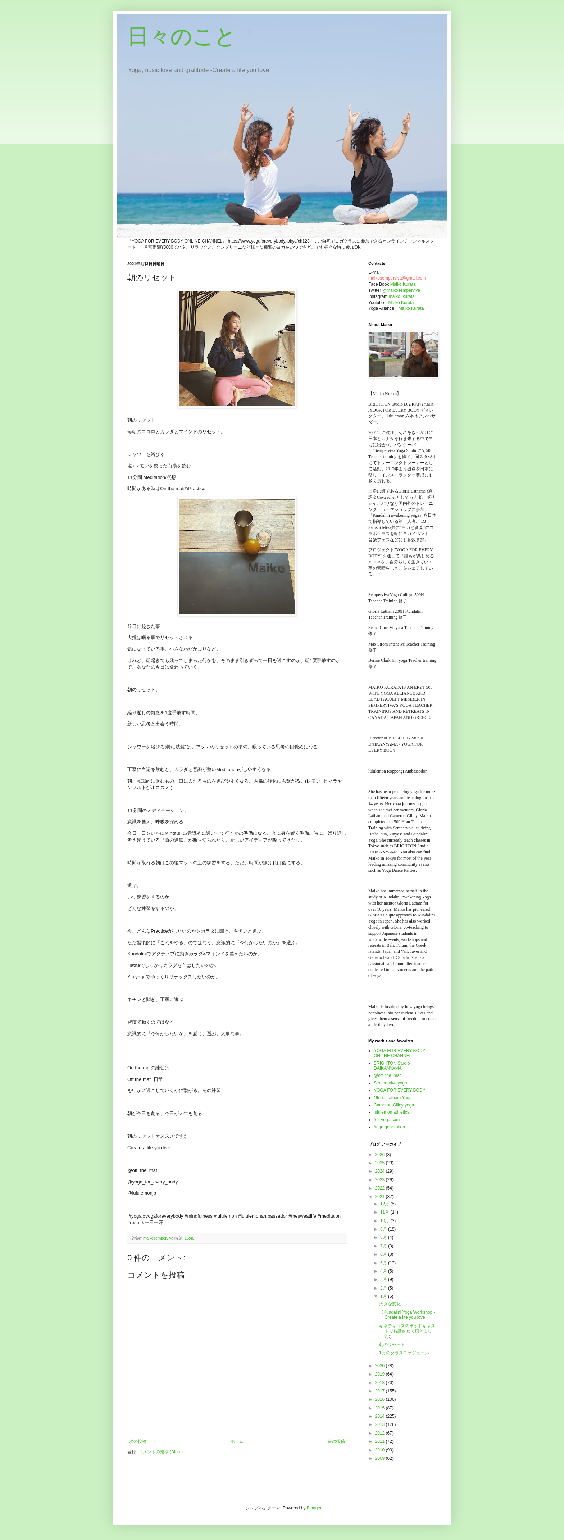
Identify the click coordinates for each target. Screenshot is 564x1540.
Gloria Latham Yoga (392, 1097)
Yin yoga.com (387, 1119)
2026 (380, 1154)
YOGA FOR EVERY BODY (400, 1090)
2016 (380, 1399)
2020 (380, 1365)
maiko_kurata (402, 296)
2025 (380, 1162)
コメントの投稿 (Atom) (160, 1451)
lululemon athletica (391, 1112)
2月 (384, 1288)
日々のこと (181, 36)
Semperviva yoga (390, 1083)
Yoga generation (389, 1126)
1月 (384, 1296)
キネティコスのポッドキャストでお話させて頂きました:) (407, 1331)
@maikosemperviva (401, 290)
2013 (380, 1424)
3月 (384, 1279)
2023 (380, 1179)
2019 (380, 1374)
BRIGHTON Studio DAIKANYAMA (392, 1066)
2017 (380, 1391)
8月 (384, 1237)
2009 (380, 1458)
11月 (385, 1212)
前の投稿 (336, 1441)
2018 (380, 1382)
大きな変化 (390, 1303)
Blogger (314, 1507)
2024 (380, 1171)
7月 (384, 1246)
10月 (385, 1220)
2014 (380, 1416)
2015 (380, 1407)
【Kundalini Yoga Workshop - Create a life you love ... (407, 1315)
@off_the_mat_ (388, 1075)
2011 (380, 1441)
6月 (384, 1254)
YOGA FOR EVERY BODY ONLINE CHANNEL (399, 1053)
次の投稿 (137, 1441)
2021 (380, 1196)
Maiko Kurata (403, 284)
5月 (384, 1262)
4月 (384, 1271)
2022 (380, 1188)
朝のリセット (392, 1344)
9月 (384, 1229)
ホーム (237, 1441)
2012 (380, 1433)
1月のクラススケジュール (404, 1352)
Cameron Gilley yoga (394, 1105)
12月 (385, 1203)
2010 (380, 1450)
